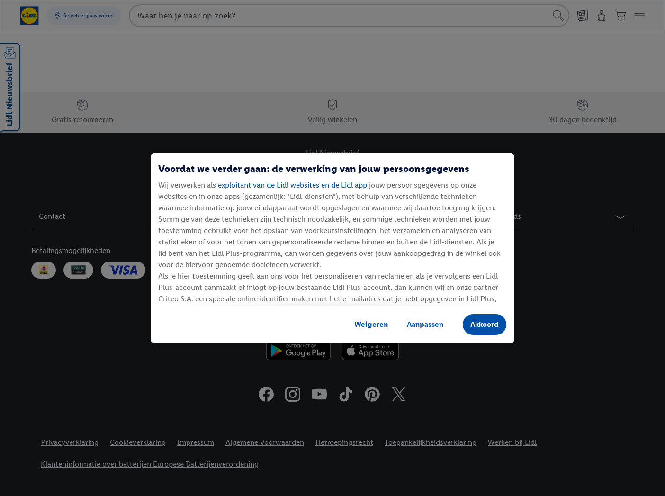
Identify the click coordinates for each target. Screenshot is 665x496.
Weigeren (371, 324)
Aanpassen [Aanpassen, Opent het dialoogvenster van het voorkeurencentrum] (425, 324)
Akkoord (484, 324)
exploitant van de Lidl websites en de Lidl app (292, 184)
